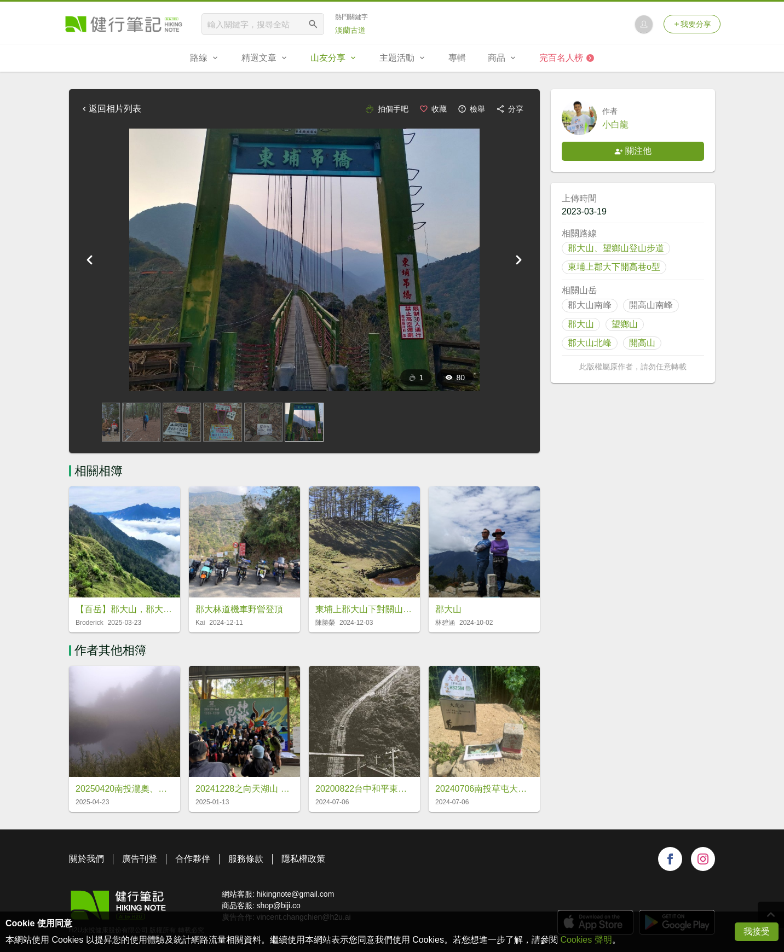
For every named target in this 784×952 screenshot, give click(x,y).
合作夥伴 (192, 858)
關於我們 (86, 858)
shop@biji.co (278, 905)
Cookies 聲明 (586, 939)
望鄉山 (625, 324)
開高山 (642, 342)
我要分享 (692, 24)
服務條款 (245, 858)
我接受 (756, 931)
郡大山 (581, 324)
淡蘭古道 (350, 30)
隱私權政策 (303, 858)
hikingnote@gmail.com (295, 894)
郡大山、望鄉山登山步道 (616, 248)
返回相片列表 (110, 108)
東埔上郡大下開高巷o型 (614, 266)
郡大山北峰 (590, 342)
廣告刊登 (139, 858)
